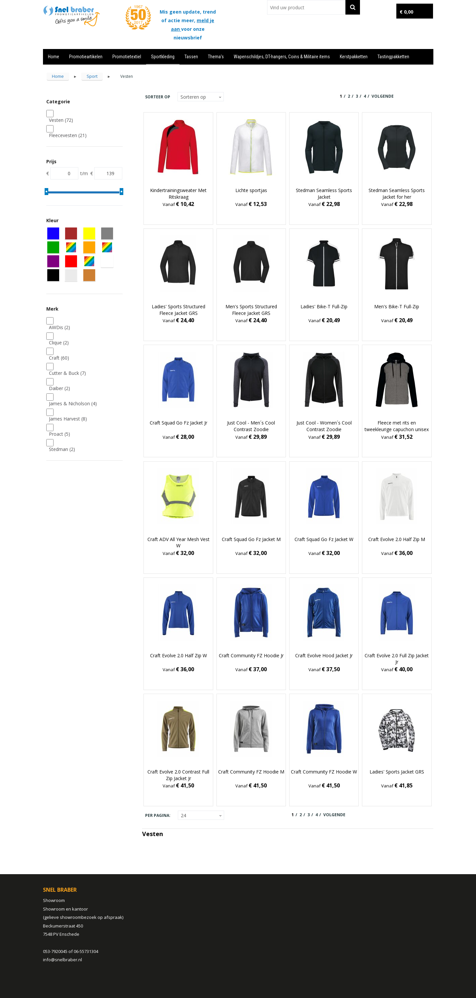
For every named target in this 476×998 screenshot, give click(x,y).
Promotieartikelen (85, 56)
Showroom (54, 900)
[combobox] (306, 7)
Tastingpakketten (393, 56)
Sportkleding (163, 56)
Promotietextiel (126, 56)
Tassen (191, 56)
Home (53, 56)
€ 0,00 (406, 12)
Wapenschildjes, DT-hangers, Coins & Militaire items (282, 56)
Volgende (383, 96)
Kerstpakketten (354, 56)
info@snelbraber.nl (62, 960)
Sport (92, 76)
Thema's (216, 56)
